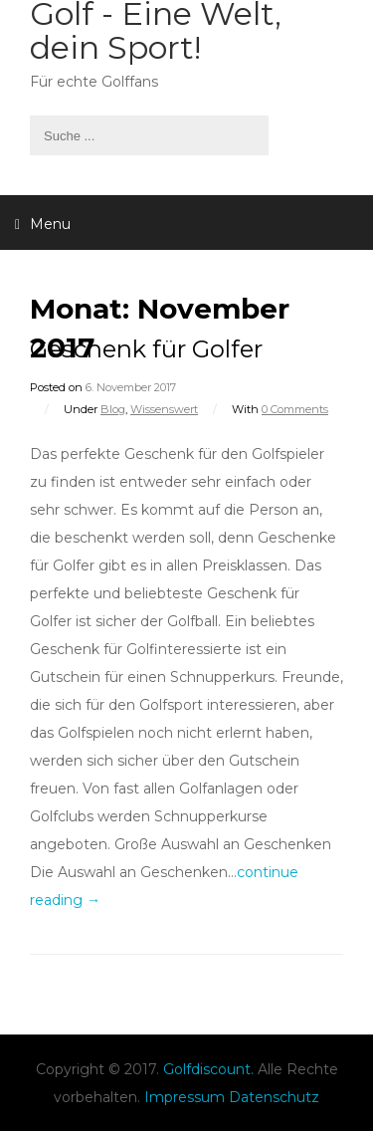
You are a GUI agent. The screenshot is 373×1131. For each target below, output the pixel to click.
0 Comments (295, 409)
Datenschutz (274, 1097)
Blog (112, 409)
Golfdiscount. (208, 1069)
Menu (43, 224)
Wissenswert (164, 409)
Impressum (184, 1097)
